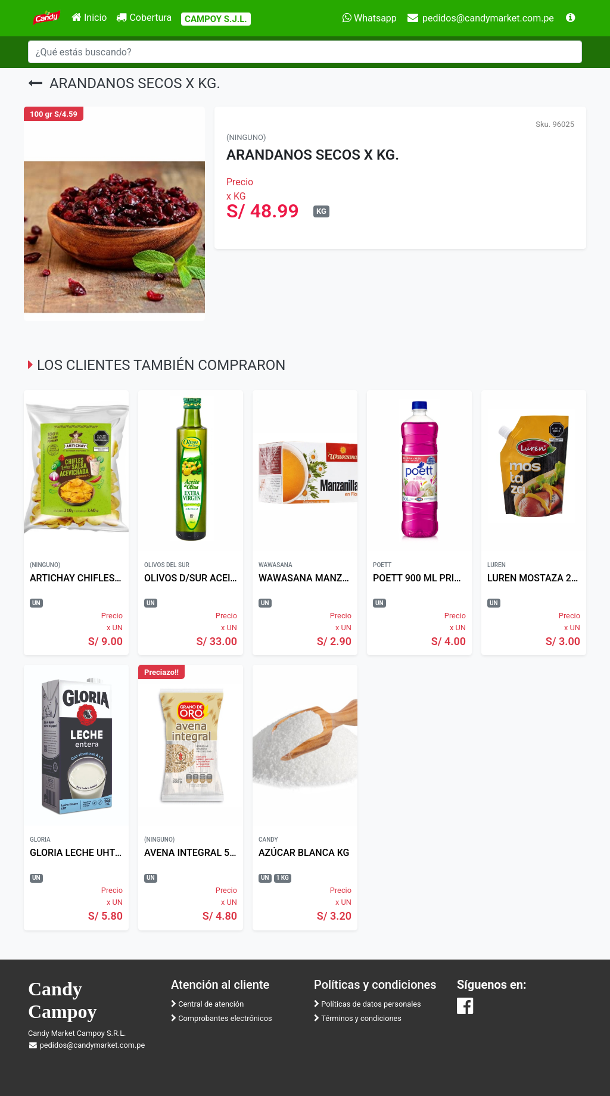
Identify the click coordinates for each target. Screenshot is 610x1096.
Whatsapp (370, 18)
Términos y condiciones (358, 1018)
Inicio (89, 17)
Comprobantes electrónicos (221, 1018)
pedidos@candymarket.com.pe (480, 18)
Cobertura (144, 17)
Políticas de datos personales (367, 1004)
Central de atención (207, 1004)
